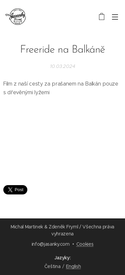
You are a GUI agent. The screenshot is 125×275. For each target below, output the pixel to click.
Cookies (85, 244)
